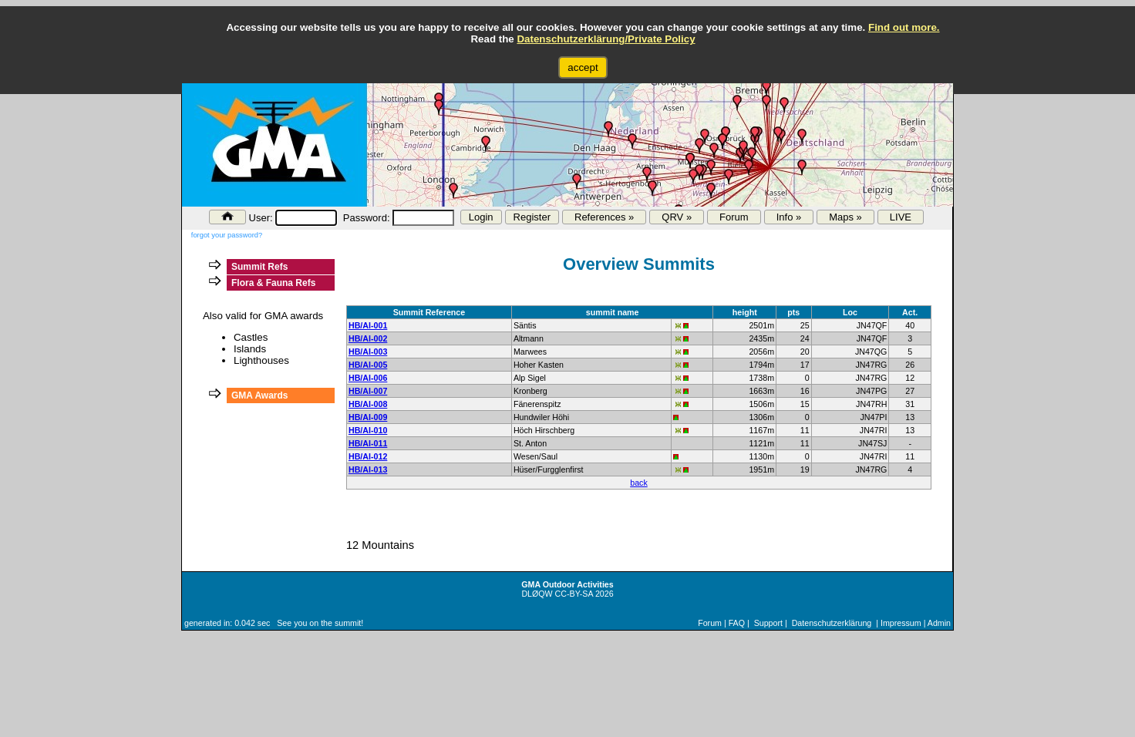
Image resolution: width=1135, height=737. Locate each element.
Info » (789, 217)
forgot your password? (226, 235)
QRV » (677, 217)
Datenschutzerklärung (832, 623)
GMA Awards (259, 395)
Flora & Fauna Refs (273, 283)
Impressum (901, 623)
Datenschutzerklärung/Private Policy (606, 39)
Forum (734, 217)
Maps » (845, 217)
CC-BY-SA (574, 593)
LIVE (900, 217)
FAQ (737, 623)
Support (768, 623)
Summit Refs (259, 266)
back (639, 482)
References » (604, 217)
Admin (939, 623)
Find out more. (904, 27)
